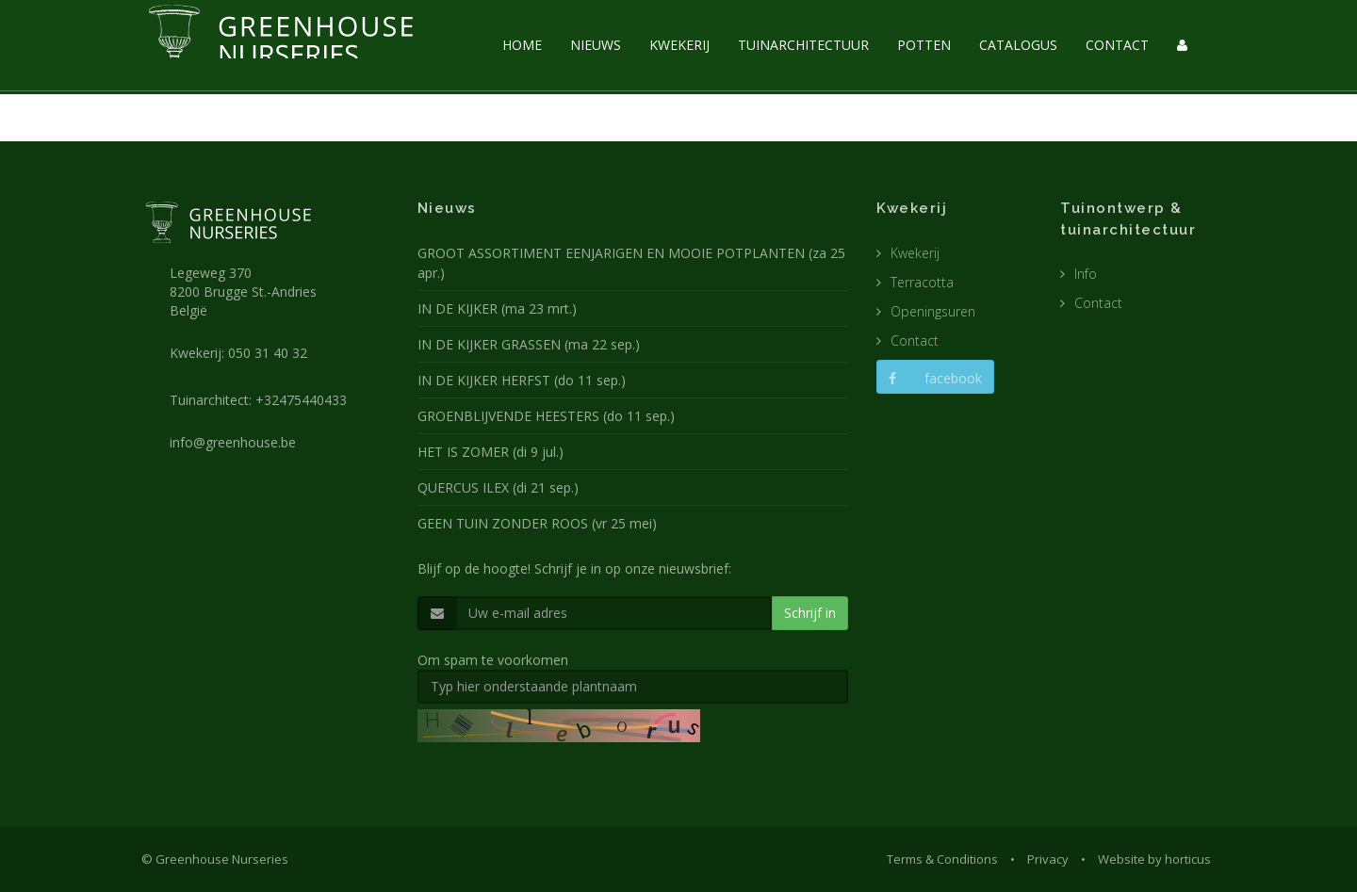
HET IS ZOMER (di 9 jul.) (490, 452)
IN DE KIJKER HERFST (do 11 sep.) (521, 380)
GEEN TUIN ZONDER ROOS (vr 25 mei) (537, 523)
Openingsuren (933, 311)
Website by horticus (1154, 859)
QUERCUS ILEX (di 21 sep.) (498, 487)
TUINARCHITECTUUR (803, 45)
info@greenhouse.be (233, 442)
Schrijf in (810, 613)
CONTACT (1117, 45)
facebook (935, 378)
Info (1085, 274)
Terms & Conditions (942, 859)
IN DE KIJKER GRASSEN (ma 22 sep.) (528, 344)
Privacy (1048, 859)
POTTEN (924, 45)
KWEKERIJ (679, 45)
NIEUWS (595, 45)
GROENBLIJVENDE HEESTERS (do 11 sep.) (546, 416)
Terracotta (922, 282)
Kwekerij (915, 253)
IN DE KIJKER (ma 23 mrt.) (497, 308)
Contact (915, 340)
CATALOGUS (1018, 45)
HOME (522, 45)
